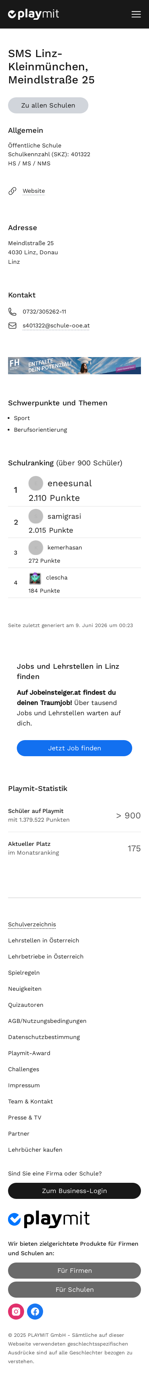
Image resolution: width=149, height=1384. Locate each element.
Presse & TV (24, 1117)
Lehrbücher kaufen (35, 1149)
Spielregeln (24, 972)
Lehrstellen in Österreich (43, 940)
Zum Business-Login (74, 1190)
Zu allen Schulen (48, 105)
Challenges (23, 1069)
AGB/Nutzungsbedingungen (47, 1020)
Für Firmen (74, 1270)
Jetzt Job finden (74, 748)
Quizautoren (25, 1004)
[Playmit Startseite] (33, 14)
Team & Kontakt (30, 1101)
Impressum (24, 1085)
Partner (19, 1133)
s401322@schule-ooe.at (49, 325)
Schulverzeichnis (32, 924)
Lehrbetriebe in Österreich (46, 956)
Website (26, 191)
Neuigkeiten (25, 988)
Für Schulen (75, 1289)
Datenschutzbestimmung (44, 1037)
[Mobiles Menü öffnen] (136, 14)
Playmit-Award (29, 1053)
